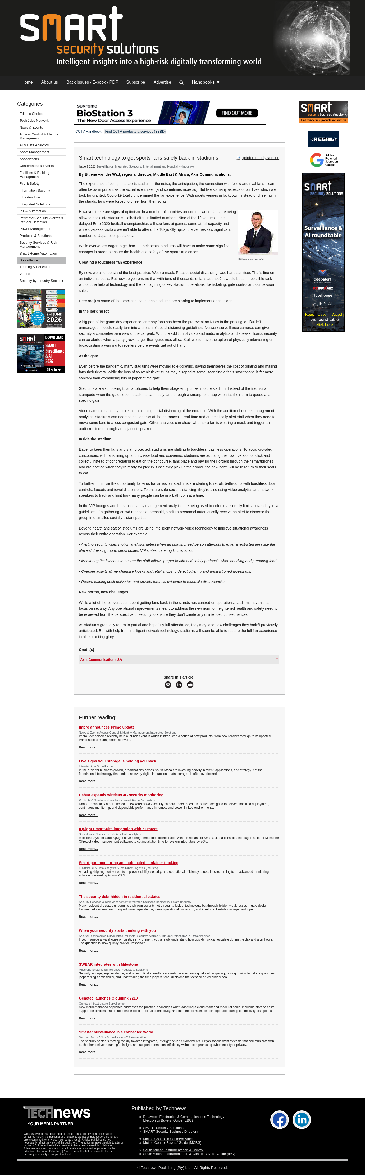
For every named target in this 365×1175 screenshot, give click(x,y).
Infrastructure (30, 197)
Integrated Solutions (35, 204)
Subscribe (135, 82)
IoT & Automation (33, 211)
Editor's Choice (31, 114)
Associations (29, 159)
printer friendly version (257, 158)
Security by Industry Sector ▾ (41, 281)
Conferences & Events (37, 166)
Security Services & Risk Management (38, 244)
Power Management (35, 229)
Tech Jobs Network (34, 121)
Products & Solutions (36, 236)
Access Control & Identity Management (39, 136)
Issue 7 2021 (87, 166)
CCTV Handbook (88, 131)
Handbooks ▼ (206, 82)
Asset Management (34, 152)
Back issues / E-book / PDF (92, 82)
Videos (25, 274)
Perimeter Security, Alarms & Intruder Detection (41, 220)
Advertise (162, 82)
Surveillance (29, 260)
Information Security (35, 190)
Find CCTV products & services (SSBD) (135, 131)
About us (49, 82)
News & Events (31, 127)
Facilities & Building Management (34, 175)
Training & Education (35, 267)
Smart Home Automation (39, 253)
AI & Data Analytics (34, 145)
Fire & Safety (29, 184)
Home (27, 82)
